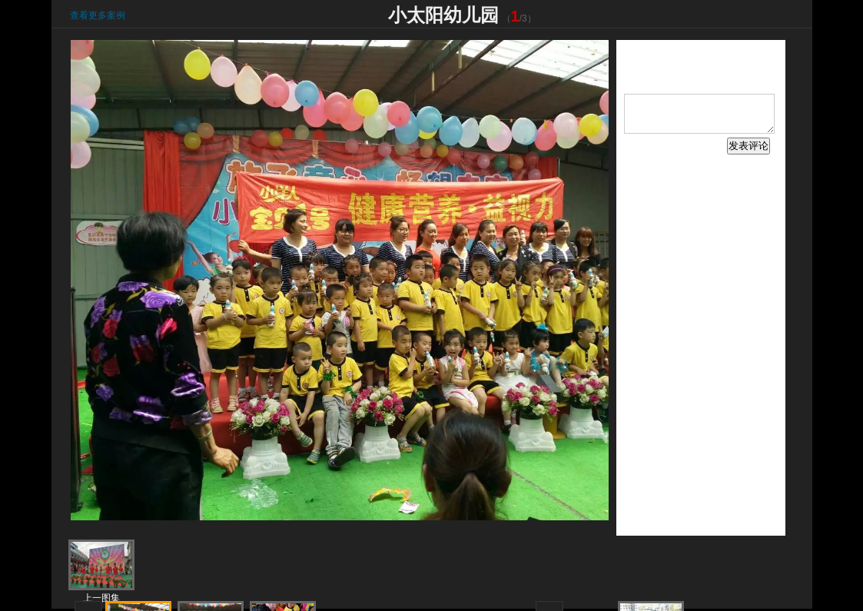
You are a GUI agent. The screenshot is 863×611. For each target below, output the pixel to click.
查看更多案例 (97, 15)
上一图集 (101, 598)
